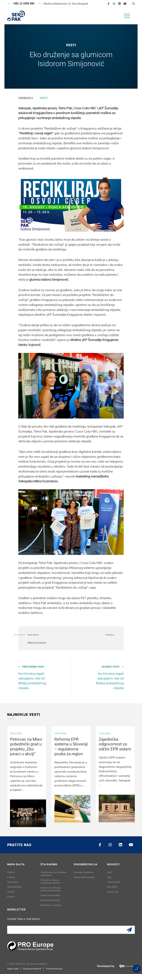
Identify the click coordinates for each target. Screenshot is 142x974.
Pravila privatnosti (32, 968)
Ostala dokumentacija (84, 877)
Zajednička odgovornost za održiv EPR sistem (115, 744)
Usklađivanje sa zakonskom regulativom (53, 873)
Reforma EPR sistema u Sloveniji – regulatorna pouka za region (71, 746)
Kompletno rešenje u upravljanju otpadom (50, 881)
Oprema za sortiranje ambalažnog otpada (50, 889)
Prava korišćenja (54, 968)
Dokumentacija (14, 887)
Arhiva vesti (112, 891)
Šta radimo (12, 882)
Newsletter (112, 887)
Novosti (10, 891)
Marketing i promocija (50, 905)
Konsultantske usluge (50, 900)
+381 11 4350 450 (23, 3)
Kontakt (11, 896)
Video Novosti (113, 882)
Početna (11, 872)
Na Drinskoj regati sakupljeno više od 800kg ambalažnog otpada (35, 677)
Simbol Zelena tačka (50, 895)
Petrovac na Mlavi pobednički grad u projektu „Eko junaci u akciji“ (26, 746)
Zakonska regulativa (83, 872)
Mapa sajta (12, 968)
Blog (109, 877)
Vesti (44, 98)
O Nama (11, 877)
